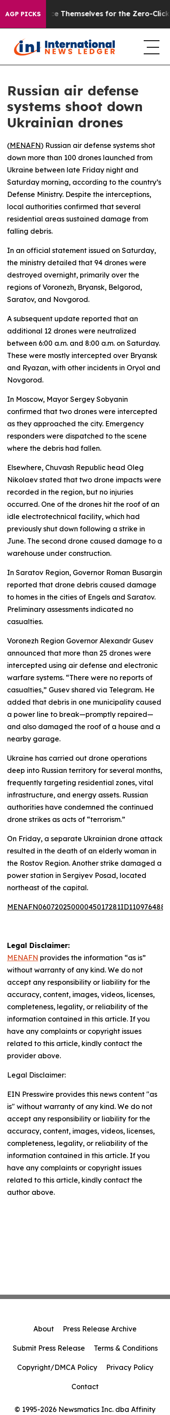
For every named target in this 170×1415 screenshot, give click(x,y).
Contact (85, 1386)
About (43, 1328)
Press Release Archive (100, 1328)
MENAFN (25, 145)
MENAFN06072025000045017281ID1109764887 (88, 906)
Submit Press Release (49, 1348)
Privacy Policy (129, 1367)
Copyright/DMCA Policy (57, 1367)
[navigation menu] (150, 47)
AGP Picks (23, 14)
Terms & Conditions (126, 1348)
